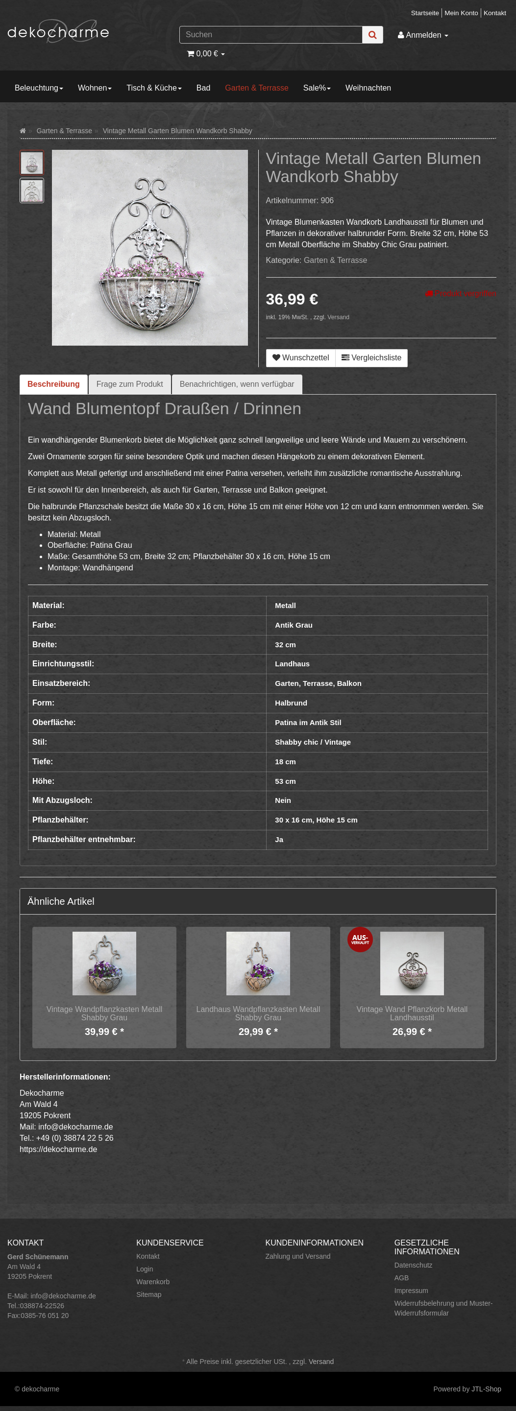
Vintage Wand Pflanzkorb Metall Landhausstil (412, 1013)
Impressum (411, 1290)
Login (144, 1269)
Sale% (317, 88)
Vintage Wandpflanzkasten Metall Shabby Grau (105, 1013)
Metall (285, 605)
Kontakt (495, 13)
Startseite (425, 13)
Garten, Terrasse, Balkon (318, 683)
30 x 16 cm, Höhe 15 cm (316, 820)
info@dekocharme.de (63, 1296)
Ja (279, 839)
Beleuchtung (39, 88)
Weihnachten (368, 88)
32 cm (285, 644)
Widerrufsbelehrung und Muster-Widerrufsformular (443, 1308)
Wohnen (95, 88)
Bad (203, 88)
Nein (283, 800)
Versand (338, 317)
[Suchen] (271, 35)
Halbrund (291, 703)
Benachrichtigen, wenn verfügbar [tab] (237, 384)
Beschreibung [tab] (53, 384)
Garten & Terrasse (257, 88)
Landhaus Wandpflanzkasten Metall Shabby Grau (258, 1013)
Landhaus (292, 663)
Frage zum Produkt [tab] (130, 384)
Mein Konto (461, 13)
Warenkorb (153, 1282)
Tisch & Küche (154, 88)
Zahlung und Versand (298, 1256)
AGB (401, 1278)
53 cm (285, 781)
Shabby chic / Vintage (313, 742)
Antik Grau (294, 625)
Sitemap (148, 1294)
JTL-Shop (486, 1389)
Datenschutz (413, 1265)
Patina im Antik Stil (308, 722)
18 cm (285, 761)
